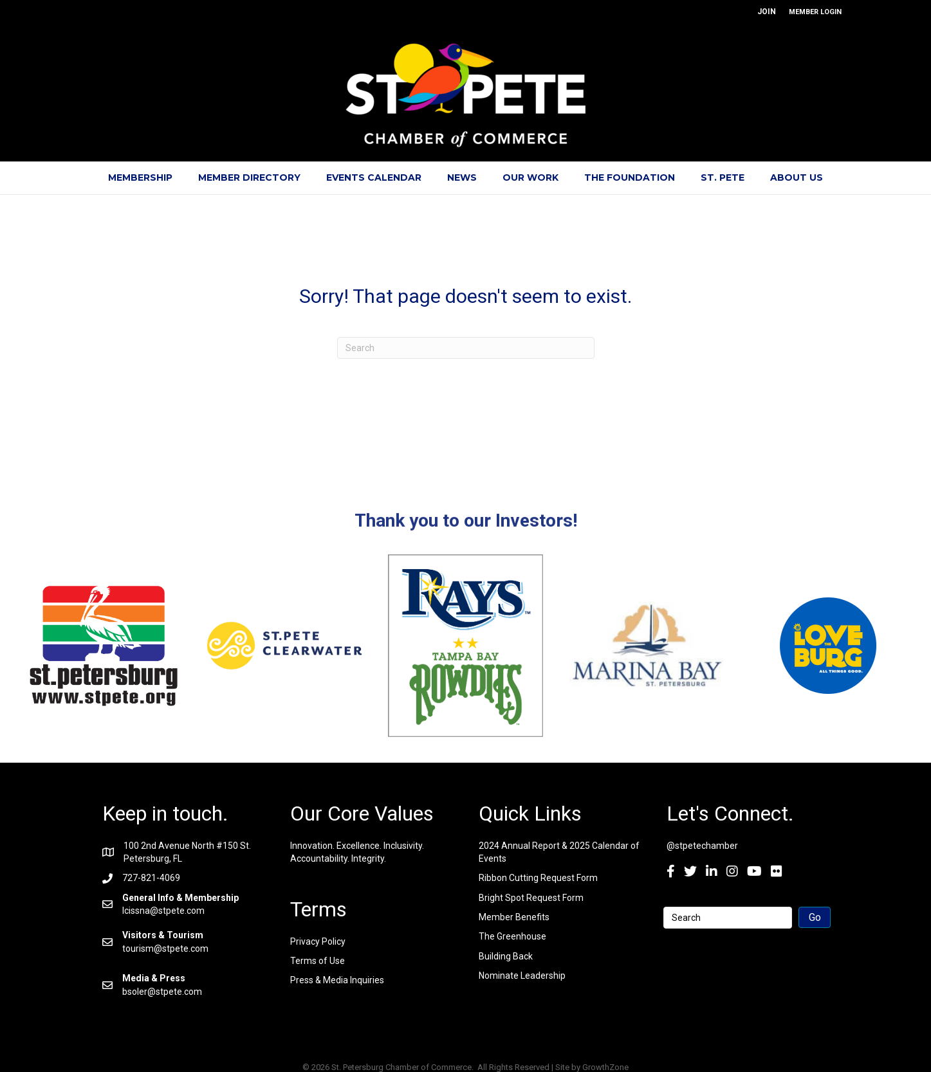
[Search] (466, 348)
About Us (796, 177)
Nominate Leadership (522, 975)
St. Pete (722, 177)
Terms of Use (317, 961)
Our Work (530, 177)
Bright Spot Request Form (531, 898)
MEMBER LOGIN (815, 12)
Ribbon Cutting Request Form (538, 878)
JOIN (766, 11)
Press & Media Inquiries (337, 980)
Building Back (506, 956)
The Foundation (629, 177)
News (462, 177)
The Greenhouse (512, 936)
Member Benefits (514, 917)
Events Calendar (373, 177)
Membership (140, 177)
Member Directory (249, 177)
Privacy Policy (318, 941)
